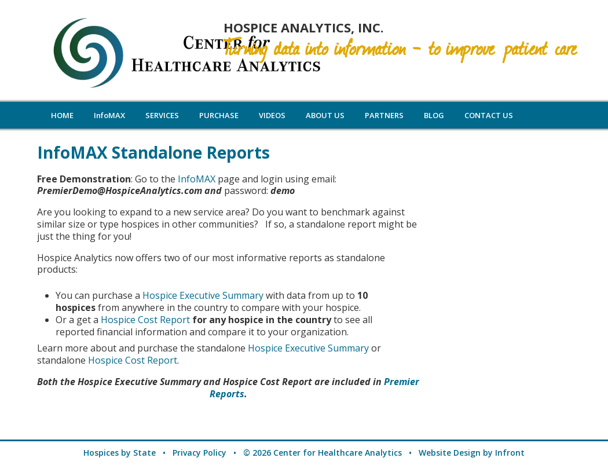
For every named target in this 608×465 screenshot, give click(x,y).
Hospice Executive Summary (202, 295)
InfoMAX (196, 179)
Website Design (450, 452)
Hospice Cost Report (146, 319)
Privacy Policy (199, 452)
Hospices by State (119, 452)
